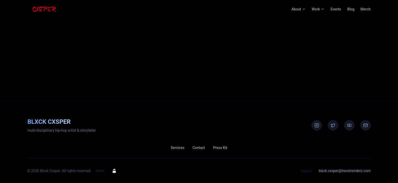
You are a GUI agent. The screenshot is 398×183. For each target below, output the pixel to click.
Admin (99, 171)
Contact (198, 148)
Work (318, 9)
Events (335, 9)
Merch (365, 9)
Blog (350, 9)
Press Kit (220, 148)
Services (178, 148)
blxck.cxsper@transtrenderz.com (345, 171)
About (298, 9)
